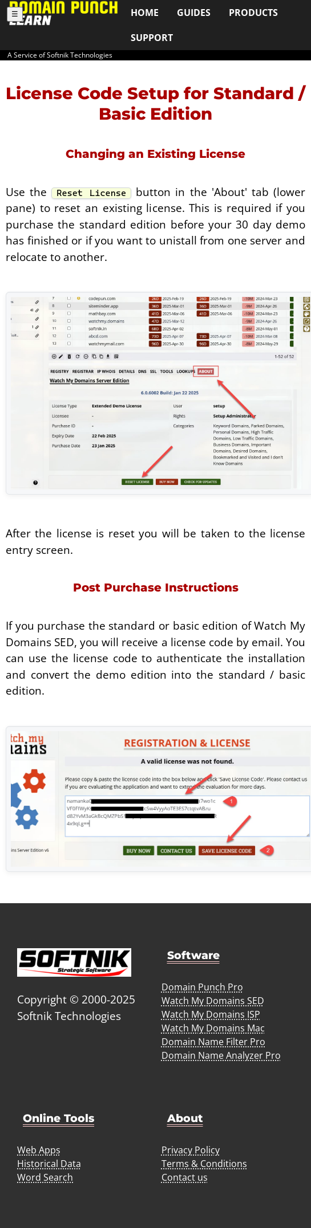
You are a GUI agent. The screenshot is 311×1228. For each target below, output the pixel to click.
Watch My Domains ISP (210, 1014)
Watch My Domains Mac (213, 1028)
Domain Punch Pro (202, 987)
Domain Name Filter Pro (213, 1041)
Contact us (184, 1177)
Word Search (45, 1177)
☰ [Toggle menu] (14, 14)
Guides (194, 12)
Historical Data (49, 1163)
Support (152, 37)
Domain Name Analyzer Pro (221, 1055)
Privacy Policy (190, 1150)
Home (145, 12)
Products (253, 12)
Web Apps (38, 1150)
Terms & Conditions (204, 1163)
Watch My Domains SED (212, 1000)
